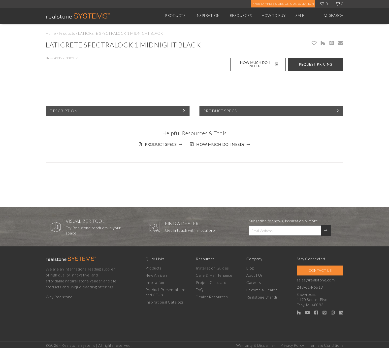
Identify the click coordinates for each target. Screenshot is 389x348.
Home (51, 33)
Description (63, 110)
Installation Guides (212, 267)
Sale (299, 15)
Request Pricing (315, 64)
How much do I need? (221, 144)
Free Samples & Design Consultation (283, 3)
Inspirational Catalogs (164, 301)
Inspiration (207, 15)
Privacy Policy (292, 343)
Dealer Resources (212, 296)
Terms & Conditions (326, 343)
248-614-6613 (311, 286)
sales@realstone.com (316, 279)
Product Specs (220, 110)
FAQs (201, 288)
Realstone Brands (262, 296)
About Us (255, 274)
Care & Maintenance (214, 274)
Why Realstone (59, 296)
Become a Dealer (262, 288)
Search (336, 15)
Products (175, 15)
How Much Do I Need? (259, 64)
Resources (241, 15)
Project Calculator (212, 281)
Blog (250, 267)
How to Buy (274, 15)
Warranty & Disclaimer (256, 343)
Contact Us (320, 269)
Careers (254, 281)
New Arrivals (156, 274)
